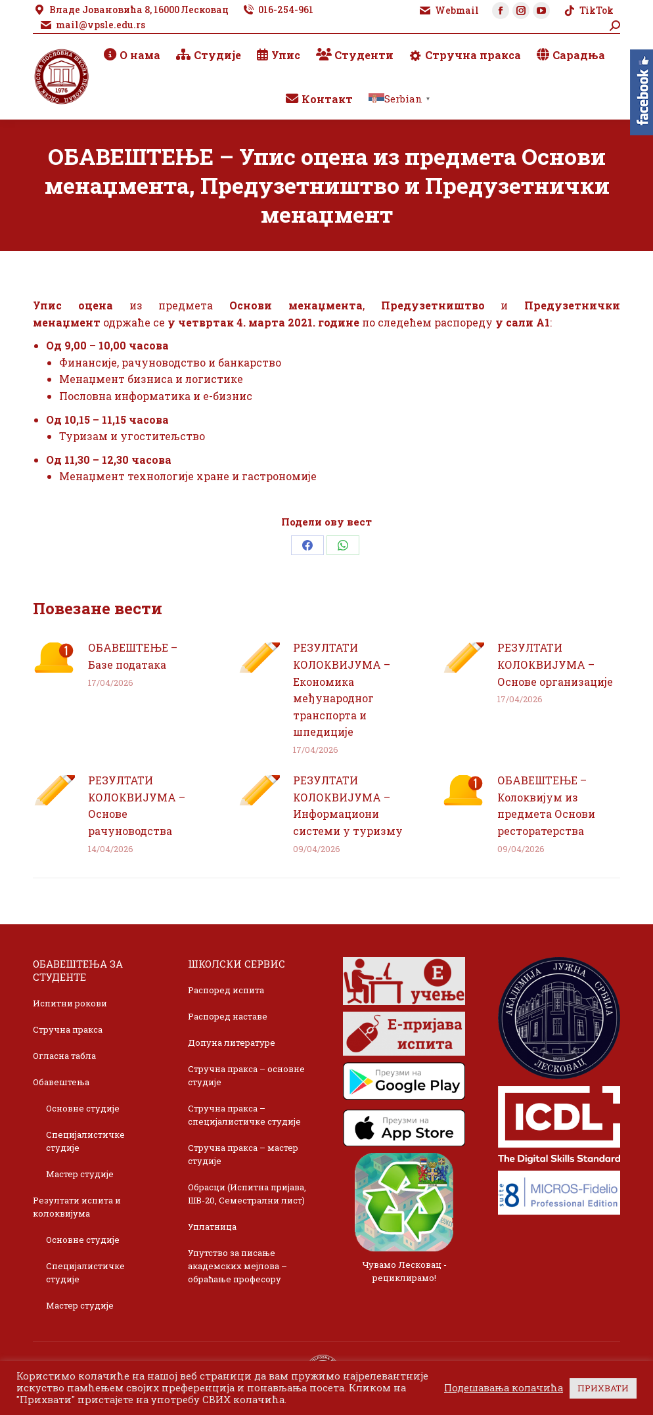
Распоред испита (226, 990)
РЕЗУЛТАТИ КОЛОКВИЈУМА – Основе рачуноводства (136, 805)
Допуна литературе (231, 1042)
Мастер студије (80, 1174)
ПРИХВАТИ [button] (603, 1388)
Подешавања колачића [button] (503, 1388)
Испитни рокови (70, 1003)
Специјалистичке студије (85, 1141)
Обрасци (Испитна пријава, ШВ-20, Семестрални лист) (247, 1193)
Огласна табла (64, 1056)
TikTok (588, 10)
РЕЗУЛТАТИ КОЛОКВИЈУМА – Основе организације (555, 664)
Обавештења (61, 1082)
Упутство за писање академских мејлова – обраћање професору (237, 1266)
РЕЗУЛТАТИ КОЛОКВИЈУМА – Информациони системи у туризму (348, 805)
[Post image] (54, 657)
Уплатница (212, 1226)
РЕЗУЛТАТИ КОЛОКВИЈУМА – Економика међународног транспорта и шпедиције (341, 689)
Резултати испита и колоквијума (77, 1206)
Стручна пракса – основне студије (246, 1075)
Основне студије (83, 1108)
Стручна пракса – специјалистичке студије (244, 1114)
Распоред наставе (227, 1016)
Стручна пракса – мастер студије (243, 1154)
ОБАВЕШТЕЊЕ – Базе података (132, 655)
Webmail (448, 10)
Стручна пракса (67, 1029)
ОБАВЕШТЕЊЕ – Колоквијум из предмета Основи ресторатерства (546, 805)
